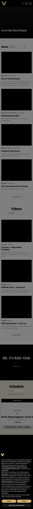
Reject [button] (9, 501)
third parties (4, 474)
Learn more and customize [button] (16, 505)
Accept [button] (24, 501)
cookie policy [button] (4, 470)
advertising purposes (7, 481)
